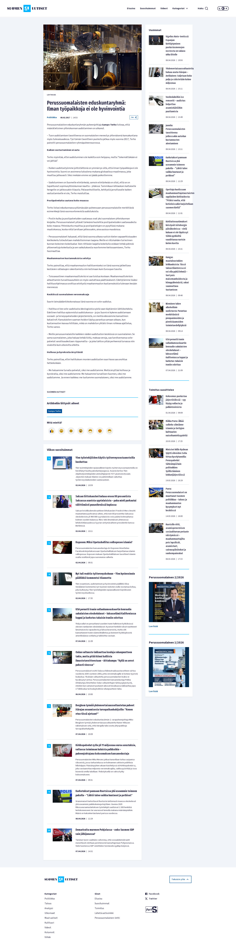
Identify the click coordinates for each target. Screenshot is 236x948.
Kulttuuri (49, 922)
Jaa (134, 117)
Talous (48, 903)
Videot (164, 8)
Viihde (48, 937)
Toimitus (99, 908)
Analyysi (49, 908)
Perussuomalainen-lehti (107, 918)
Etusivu (131, 8)
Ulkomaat (50, 913)
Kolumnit (49, 932)
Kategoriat (180, 8)
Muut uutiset (51, 918)
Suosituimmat (148, 8)
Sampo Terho (54, 411)
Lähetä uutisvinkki (104, 913)
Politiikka (52, 117)
